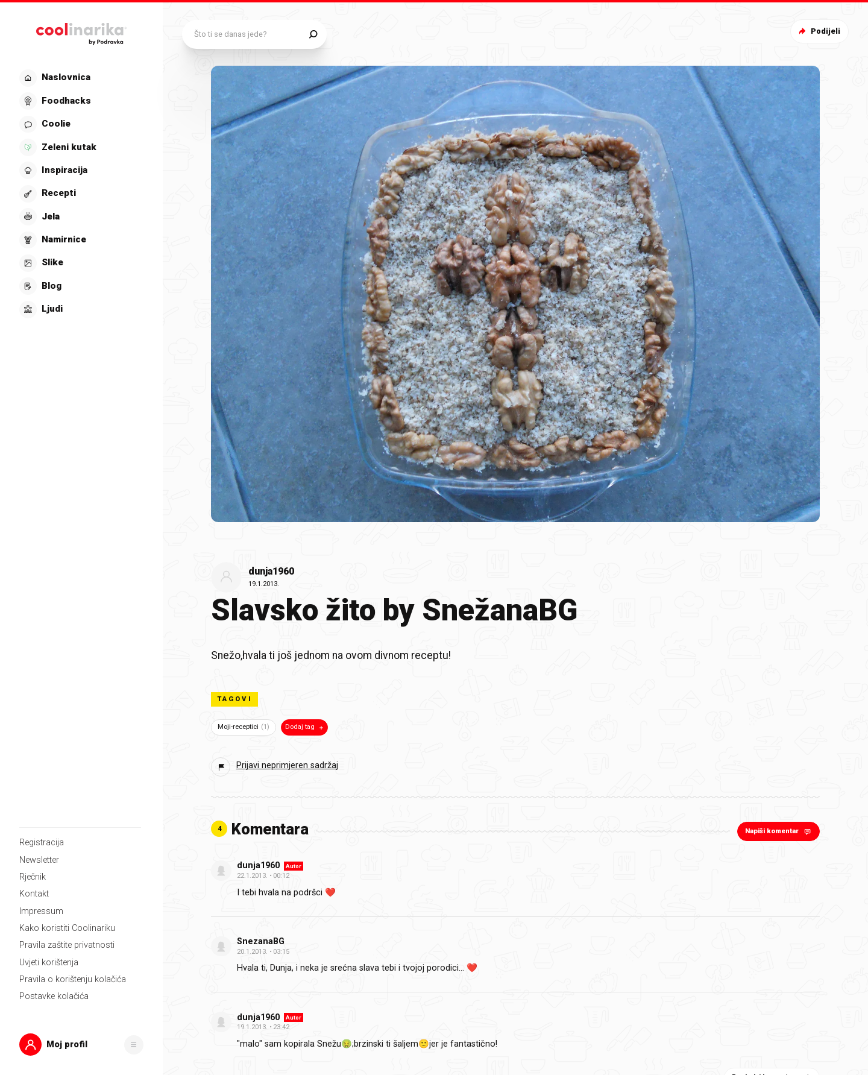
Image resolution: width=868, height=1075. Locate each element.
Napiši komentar (779, 831)
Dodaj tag (305, 727)
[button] (81, 1045)
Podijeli (818, 31)
